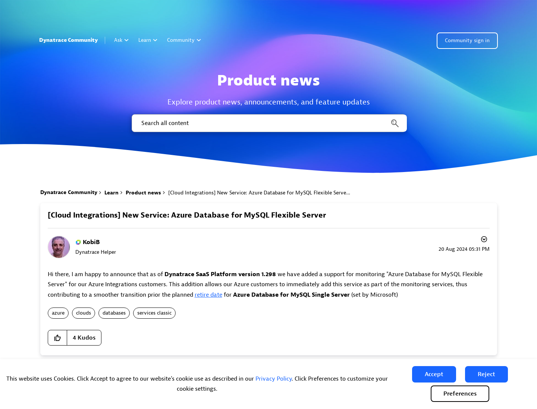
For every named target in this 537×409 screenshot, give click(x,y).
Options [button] (483, 240)
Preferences (460, 393)
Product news (143, 193)
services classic (154, 313)
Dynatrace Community (68, 40)
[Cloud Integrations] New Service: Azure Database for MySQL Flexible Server (187, 215)
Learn (147, 40)
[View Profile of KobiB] (91, 242)
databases (114, 313)
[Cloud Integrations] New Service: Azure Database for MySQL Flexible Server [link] (258, 193)
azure (58, 313)
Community (184, 40)
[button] (434, 374)
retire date (208, 295)
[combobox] (269, 123)
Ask (121, 40)
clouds (83, 313)
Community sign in (467, 40)
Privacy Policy (273, 379)
